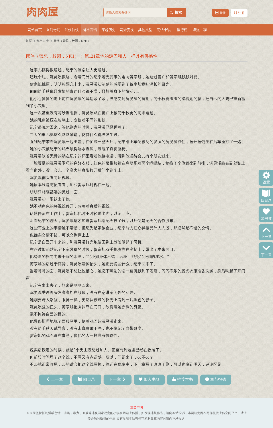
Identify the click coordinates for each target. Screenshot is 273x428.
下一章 (266, 254)
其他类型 (145, 30)
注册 (239, 13)
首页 (29, 41)
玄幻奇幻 (53, 30)
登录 (220, 13)
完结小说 (164, 30)
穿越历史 (108, 30)
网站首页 (35, 30)
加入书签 (152, 379)
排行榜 (182, 30)
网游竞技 (127, 30)
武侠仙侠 (72, 30)
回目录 (266, 200)
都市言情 (90, 30)
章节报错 (218, 379)
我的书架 (200, 30)
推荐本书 (185, 379)
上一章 (266, 236)
